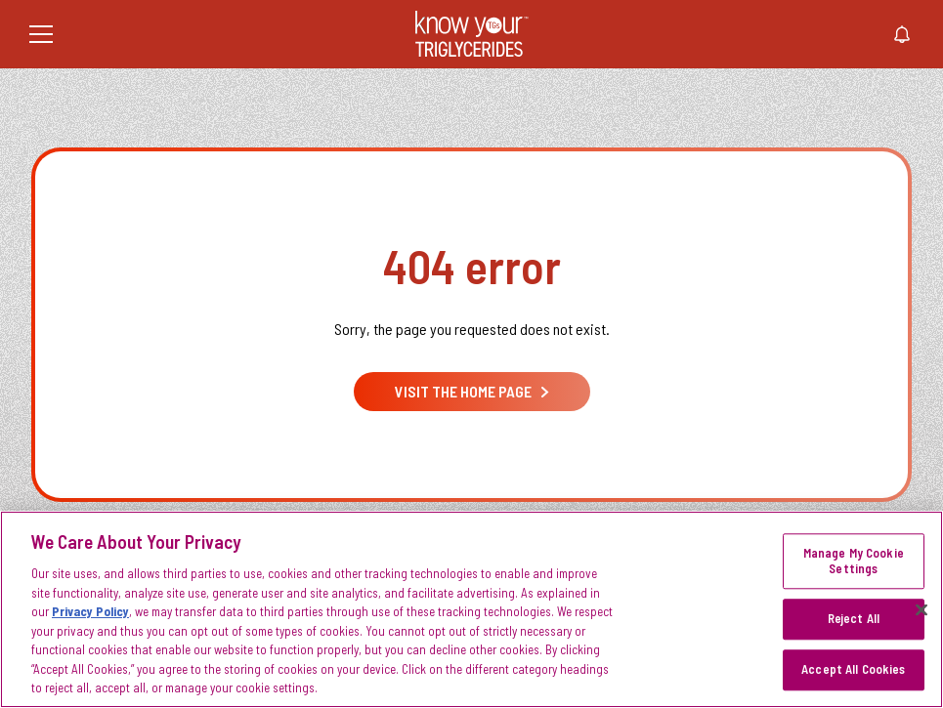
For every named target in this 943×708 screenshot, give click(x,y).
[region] (471, 609)
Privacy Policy (90, 611)
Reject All (853, 619)
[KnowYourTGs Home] (472, 35)
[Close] (921, 610)
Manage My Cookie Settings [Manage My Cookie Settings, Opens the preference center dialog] (853, 561)
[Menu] (41, 34)
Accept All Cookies (853, 669)
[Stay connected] (901, 34)
